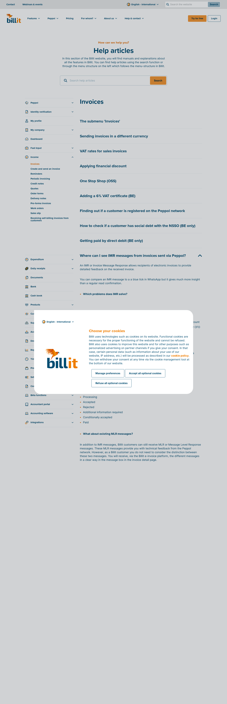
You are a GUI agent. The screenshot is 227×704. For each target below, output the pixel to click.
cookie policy (180, 355)
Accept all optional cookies (145, 373)
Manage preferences (107, 373)
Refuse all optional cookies (111, 383)
